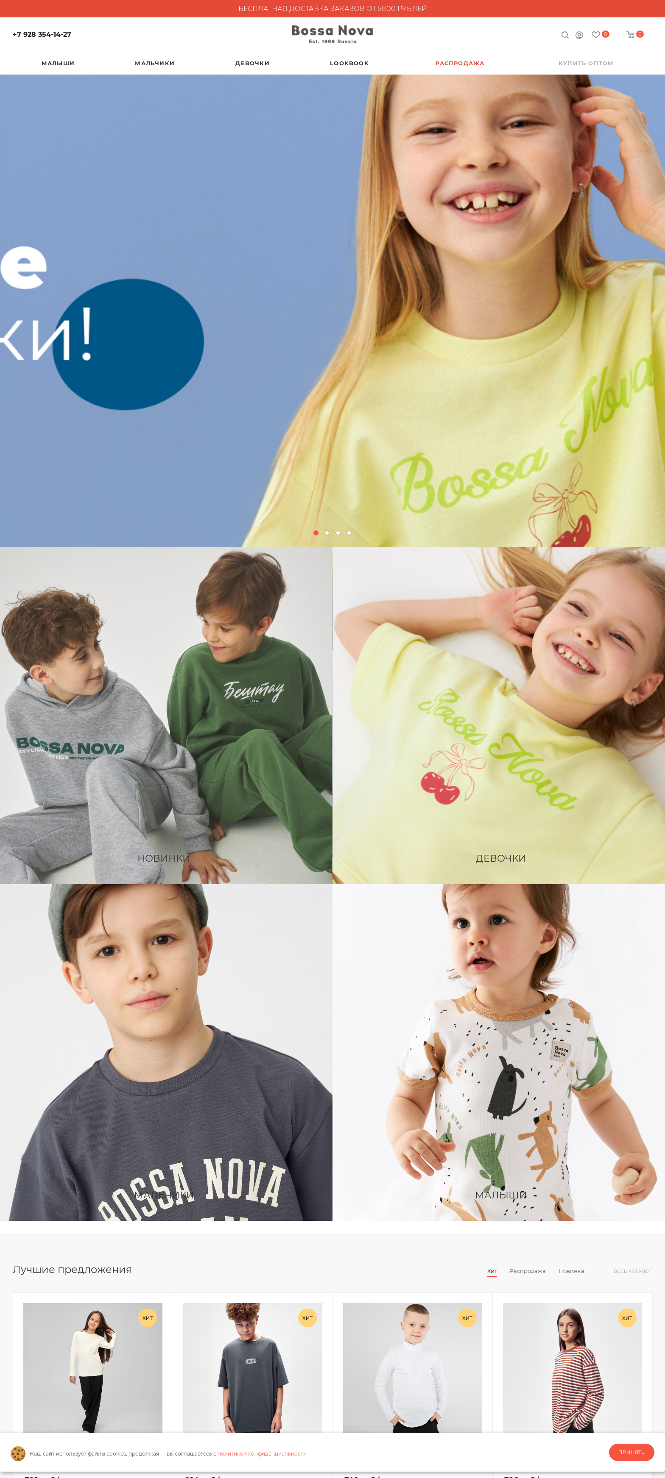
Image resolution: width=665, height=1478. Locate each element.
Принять (631, 1452)
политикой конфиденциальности (262, 1453)
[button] (316, 532)
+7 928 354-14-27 (42, 35)
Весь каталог (633, 1271)
